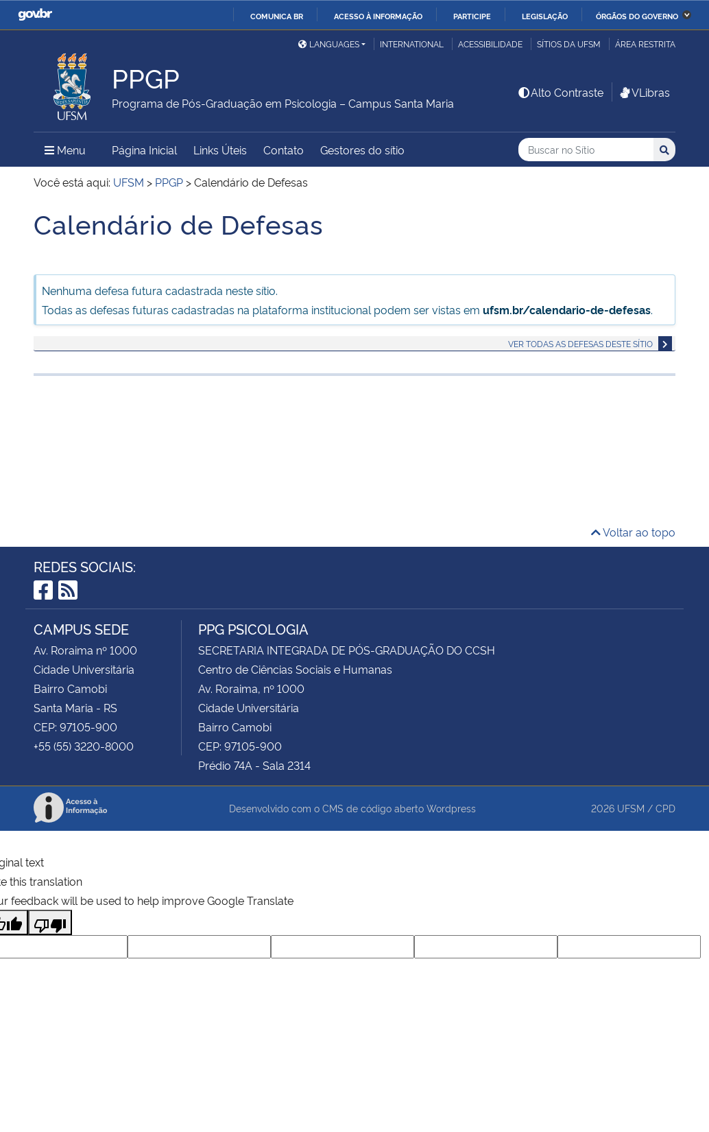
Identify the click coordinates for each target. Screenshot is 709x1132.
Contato (283, 149)
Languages (328, 43)
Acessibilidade (490, 43)
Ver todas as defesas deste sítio (580, 343)
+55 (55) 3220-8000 (84, 745)
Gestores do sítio (362, 149)
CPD (665, 807)
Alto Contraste (560, 91)
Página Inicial (144, 149)
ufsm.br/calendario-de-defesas (567, 309)
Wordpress (451, 807)
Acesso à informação (378, 15)
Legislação (545, 15)
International (412, 43)
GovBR (35, 14)
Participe (472, 15)
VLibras (644, 91)
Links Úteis (220, 149)
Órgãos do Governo (637, 15)
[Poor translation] (50, 922)
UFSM (631, 807)
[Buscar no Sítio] (586, 150)
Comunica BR (276, 15)
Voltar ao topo (633, 531)
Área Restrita (645, 43)
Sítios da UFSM (569, 43)
